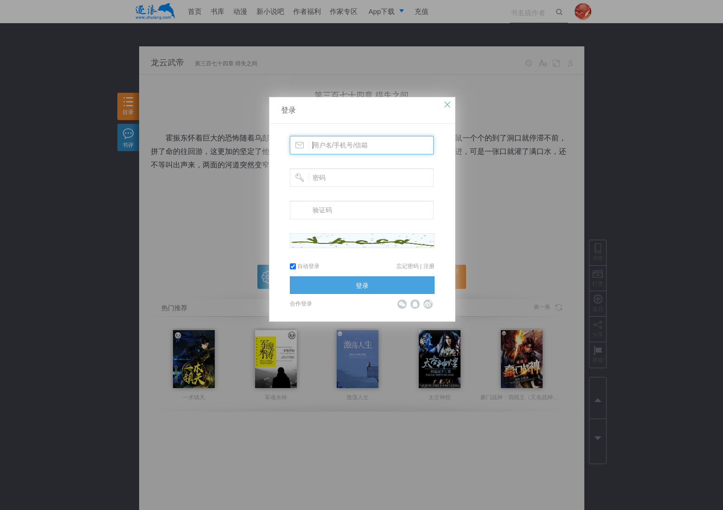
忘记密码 (408, 266)
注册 (429, 266)
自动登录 (305, 266)
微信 (402, 304)
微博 (428, 304)
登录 (288, 110)
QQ (415, 304)
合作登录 (301, 303)
